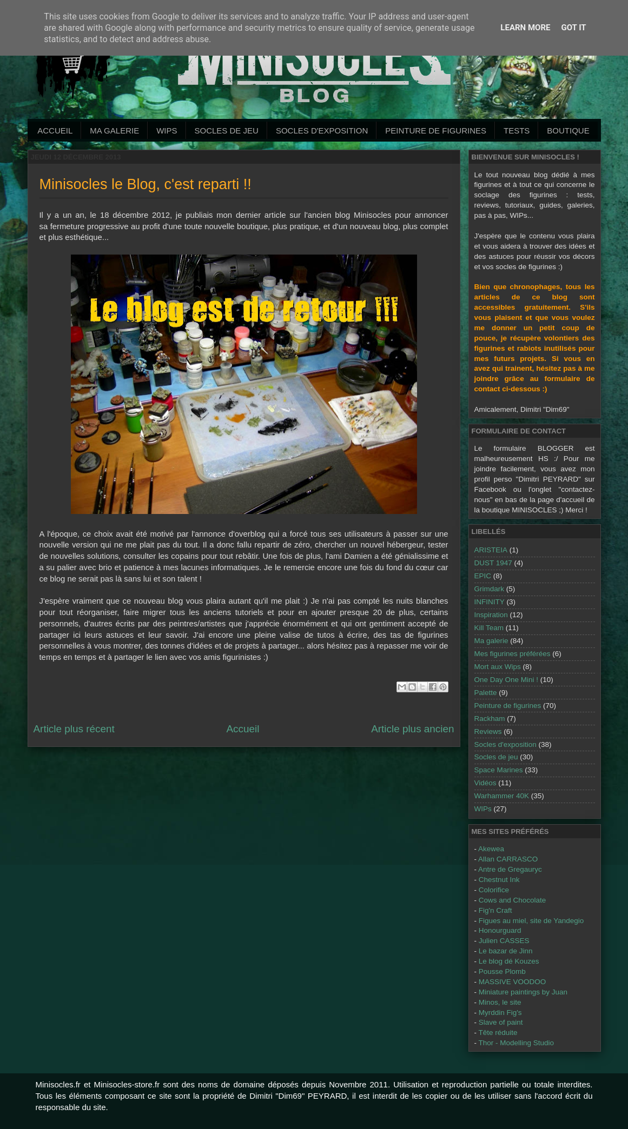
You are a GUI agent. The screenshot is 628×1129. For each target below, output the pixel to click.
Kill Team (489, 628)
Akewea (491, 849)
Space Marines (498, 770)
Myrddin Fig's (500, 1012)
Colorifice (494, 890)
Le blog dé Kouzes (509, 961)
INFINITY (489, 602)
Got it (573, 27)
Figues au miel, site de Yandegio (531, 921)
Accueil (54, 130)
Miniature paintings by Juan (523, 992)
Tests (517, 130)
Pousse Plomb (502, 971)
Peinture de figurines (507, 706)
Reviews (488, 731)
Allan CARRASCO (508, 859)
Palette (485, 693)
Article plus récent (74, 728)
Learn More (525, 27)
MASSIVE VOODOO (512, 982)
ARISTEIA (491, 550)
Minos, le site (500, 1002)
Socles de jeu (227, 130)
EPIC (483, 576)
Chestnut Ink (499, 880)
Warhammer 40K (502, 796)
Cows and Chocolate (512, 900)
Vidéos (485, 783)
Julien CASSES (504, 941)
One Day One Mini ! (506, 680)
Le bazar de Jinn (506, 951)
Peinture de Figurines (435, 130)
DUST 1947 (493, 563)
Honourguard (500, 930)
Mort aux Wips (497, 667)
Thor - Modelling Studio (516, 1043)
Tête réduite (498, 1032)
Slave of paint (501, 1022)
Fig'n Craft (495, 910)
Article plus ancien (412, 728)
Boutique (568, 130)
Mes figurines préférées (512, 654)
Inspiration (491, 615)
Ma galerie (114, 130)
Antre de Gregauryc (510, 869)
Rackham (489, 718)
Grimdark (489, 589)
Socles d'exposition (322, 130)
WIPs (166, 130)
